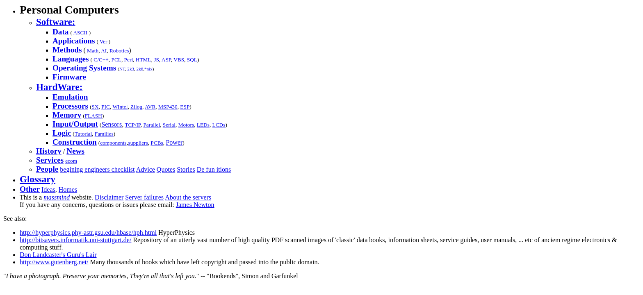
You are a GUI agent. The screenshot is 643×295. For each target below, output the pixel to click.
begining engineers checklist (97, 169)
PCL (116, 60)
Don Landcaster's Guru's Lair (58, 254)
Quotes (166, 169)
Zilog (136, 107)
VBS (178, 60)
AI (104, 51)
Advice (145, 169)
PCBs (156, 143)
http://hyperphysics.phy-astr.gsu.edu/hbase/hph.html (88, 232)
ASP (166, 60)
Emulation (70, 97)
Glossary (37, 179)
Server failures (144, 197)
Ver (103, 42)
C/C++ (101, 60)
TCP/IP (133, 125)
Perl (128, 60)
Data (60, 31)
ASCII (80, 33)
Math (92, 51)
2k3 (130, 68)
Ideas (48, 189)
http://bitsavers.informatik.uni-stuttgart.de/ (75, 239)
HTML (143, 60)
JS (156, 60)
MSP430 (168, 107)
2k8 (140, 68)
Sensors (111, 124)
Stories (186, 169)
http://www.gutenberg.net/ (54, 262)
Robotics (119, 51)
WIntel (120, 107)
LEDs (203, 125)
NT (122, 68)
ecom (71, 161)
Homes (68, 189)
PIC (105, 107)
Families (104, 134)
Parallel (151, 125)
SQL (192, 60)
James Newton (195, 204)
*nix (148, 68)
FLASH (93, 116)
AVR (150, 107)
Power (174, 142)
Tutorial (83, 134)
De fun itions (214, 169)
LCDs (219, 125)
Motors (186, 125)
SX (94, 107)
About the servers (188, 197)
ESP (184, 107)
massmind (56, 197)
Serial (169, 125)
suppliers (138, 143)
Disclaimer (109, 197)
